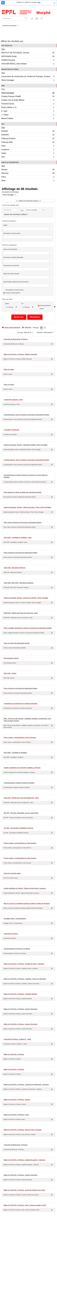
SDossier (27, 173)
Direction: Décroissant (45, 332)
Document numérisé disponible (13, 257)
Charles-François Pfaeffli (27, 96)
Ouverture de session (10, 25)
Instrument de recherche (11, 265)
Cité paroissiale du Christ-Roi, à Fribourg (17, 958)
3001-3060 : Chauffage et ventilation (15, 759)
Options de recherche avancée (28, 201)
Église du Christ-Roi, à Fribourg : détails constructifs (20, 354)
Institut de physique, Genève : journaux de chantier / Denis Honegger (26, 603)
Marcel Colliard (27, 118)
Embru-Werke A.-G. (27, 107)
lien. (39, 2)
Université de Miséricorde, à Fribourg (15, 339)
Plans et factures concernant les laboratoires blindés (20, 558)
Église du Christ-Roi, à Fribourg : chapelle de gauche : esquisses (24, 1173)
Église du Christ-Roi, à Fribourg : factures (17, 1112)
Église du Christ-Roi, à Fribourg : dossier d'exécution (20, 1020)
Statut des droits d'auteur (11, 273)
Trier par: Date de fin (24, 332)
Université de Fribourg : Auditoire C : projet (17, 1050)
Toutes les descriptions (13, 293)
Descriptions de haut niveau (14, 290)
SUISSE (27, 131)
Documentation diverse (11, 665)
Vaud (27, 146)
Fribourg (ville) (27, 142)
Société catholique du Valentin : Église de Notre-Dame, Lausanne (25, 896)
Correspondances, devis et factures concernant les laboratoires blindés (26, 415)
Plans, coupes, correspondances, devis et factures (20, 744)
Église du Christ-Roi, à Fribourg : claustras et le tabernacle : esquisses (26, 1096)
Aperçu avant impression (11, 327)
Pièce (27, 177)
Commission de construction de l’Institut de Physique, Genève (27, 76)
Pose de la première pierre (12, 881)
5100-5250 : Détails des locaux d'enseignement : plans (21, 805)
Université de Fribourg (11, 943)
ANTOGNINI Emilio (27, 56)
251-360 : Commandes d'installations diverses (18, 835)
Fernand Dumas (27, 104)
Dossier (27, 169)
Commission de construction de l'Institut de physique (20, 710)
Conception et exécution (11, 431)
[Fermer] (54, 3)
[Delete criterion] (43, 210)
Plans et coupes (9, 369)
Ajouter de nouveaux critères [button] (15, 214)
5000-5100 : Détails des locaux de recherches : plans (21, 619)
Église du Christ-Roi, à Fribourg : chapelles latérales (20, 1005)
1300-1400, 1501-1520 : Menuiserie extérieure (18, 588)
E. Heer (27, 111)
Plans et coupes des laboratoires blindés (17, 650)
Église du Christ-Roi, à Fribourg (14, 1065)
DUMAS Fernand (27, 60)
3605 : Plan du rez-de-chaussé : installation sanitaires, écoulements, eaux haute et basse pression (27, 727)
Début (7, 303)
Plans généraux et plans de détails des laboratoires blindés (23, 495)
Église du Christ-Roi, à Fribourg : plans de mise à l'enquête (22, 1142)
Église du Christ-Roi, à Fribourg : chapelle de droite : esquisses (24, 973)
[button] (36, 18)
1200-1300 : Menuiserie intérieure (14, 573)
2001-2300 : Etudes (10, 680)
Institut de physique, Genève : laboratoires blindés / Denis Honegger (25, 446)
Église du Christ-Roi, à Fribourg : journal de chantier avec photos (24, 1204)
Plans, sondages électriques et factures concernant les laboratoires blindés (28, 634)
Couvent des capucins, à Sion (13, 399)
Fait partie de (6, 45)
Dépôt (5, 225)
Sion (27, 157)
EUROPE (27, 135)
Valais (27, 153)
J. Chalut (27, 115)
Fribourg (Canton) (27, 138)
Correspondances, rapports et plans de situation (19, 790)
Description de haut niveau (11, 233)
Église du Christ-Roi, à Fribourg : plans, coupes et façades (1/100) (25, 1220)
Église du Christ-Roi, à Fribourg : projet (16, 1127)
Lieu (2, 124)
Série (27, 180)
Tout (3, 49)
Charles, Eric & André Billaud (27, 100)
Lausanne (27, 149)
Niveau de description (9, 162)
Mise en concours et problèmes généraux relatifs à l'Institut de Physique (27, 912)
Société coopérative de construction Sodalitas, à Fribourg (22, 775)
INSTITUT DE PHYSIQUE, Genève (27, 53)
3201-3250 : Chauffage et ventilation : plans (18, 543)
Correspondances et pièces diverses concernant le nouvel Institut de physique (26, 479)
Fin (22, 303)
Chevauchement (45, 305)
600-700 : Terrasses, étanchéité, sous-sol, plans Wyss (21, 820)
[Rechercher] (12, 18)
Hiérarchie (26, 327)
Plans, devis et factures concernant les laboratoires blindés (22, 527)
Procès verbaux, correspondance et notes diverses (20, 851)
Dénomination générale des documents (15, 282)
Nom (2, 86)
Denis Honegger (27, 80)
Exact (42, 308)
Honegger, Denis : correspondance (15, 928)
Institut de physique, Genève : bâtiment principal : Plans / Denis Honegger (27, 511)
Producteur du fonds (9, 69)
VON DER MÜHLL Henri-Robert (27, 64)
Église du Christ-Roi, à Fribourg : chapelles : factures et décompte (25, 989)
